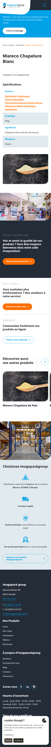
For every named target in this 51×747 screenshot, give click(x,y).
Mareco (11, 45)
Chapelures (20, 45)
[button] (37, 361)
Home (5, 45)
